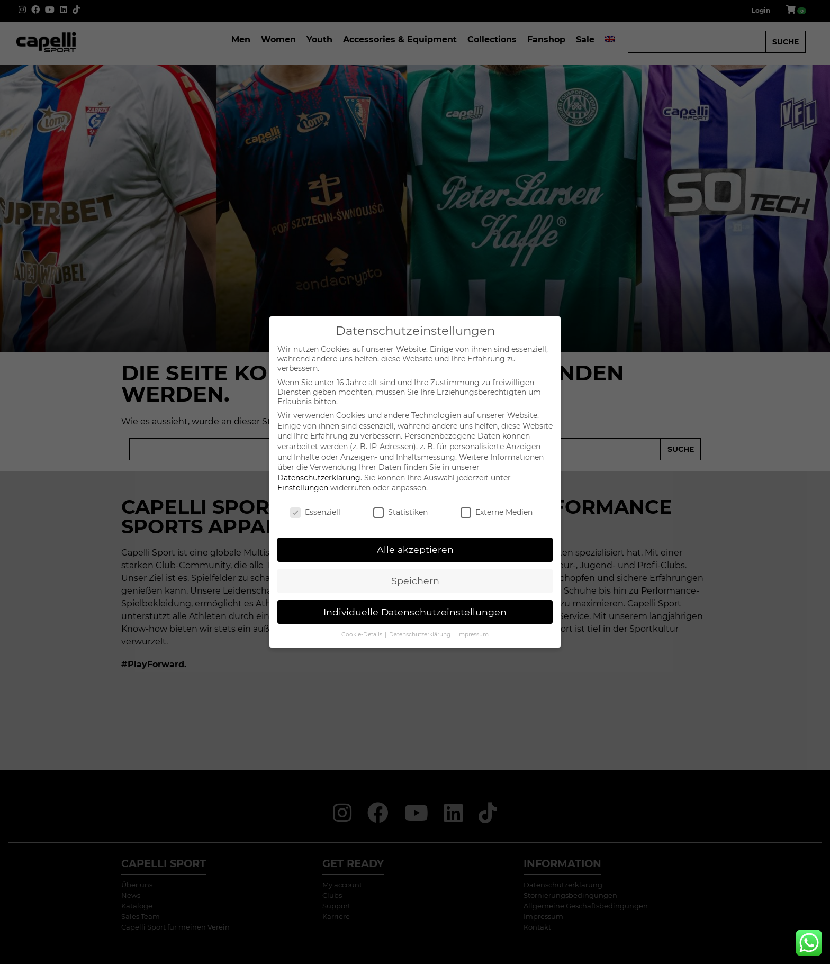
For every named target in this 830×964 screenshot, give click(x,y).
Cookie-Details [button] (362, 634)
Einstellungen (302, 488)
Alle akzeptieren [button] (415, 549)
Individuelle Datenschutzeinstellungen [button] (415, 611)
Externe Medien (497, 512)
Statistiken (400, 512)
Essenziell (315, 512)
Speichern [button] (415, 580)
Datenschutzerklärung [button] (420, 634)
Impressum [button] (473, 634)
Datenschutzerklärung (318, 478)
